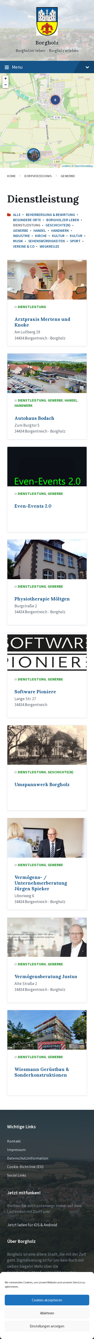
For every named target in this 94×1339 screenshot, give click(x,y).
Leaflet (66, 166)
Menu (47, 67)
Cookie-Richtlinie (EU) (25, 1166)
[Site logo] (47, 34)
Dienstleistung (32, 307)
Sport (75, 241)
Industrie (21, 235)
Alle (17, 214)
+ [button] (5, 78)
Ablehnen (47, 1313)
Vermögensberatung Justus (45, 976)
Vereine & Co (23, 246)
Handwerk (60, 230)
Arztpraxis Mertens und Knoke (42, 322)
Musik (18, 241)
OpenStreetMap (83, 166)
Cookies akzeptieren (47, 1300)
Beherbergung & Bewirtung (50, 214)
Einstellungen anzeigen (47, 1326)
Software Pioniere (35, 691)
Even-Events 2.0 (33, 506)
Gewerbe (68, 176)
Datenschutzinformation (27, 1158)
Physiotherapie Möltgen (42, 599)
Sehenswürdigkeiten (46, 241)
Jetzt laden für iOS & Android (32, 1224)
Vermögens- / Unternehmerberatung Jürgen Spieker (40, 882)
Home (11, 176)
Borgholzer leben (62, 220)
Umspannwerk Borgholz (42, 784)
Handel (39, 230)
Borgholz (47, 43)
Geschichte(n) (58, 225)
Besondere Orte (27, 220)
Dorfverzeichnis (38, 176)
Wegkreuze (49, 246)
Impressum (16, 1149)
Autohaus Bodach (34, 418)
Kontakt (14, 1141)
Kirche (41, 235)
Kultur (58, 235)
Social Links (16, 1175)
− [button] (5, 85)
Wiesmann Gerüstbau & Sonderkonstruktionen (41, 1072)
